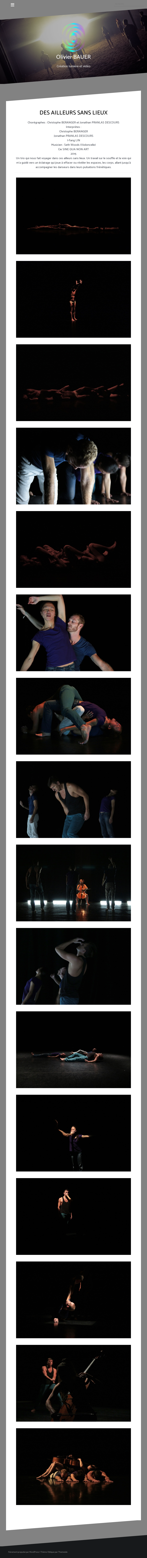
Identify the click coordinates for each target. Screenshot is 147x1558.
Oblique (50, 1552)
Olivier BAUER (73, 57)
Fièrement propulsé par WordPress (23, 1552)
